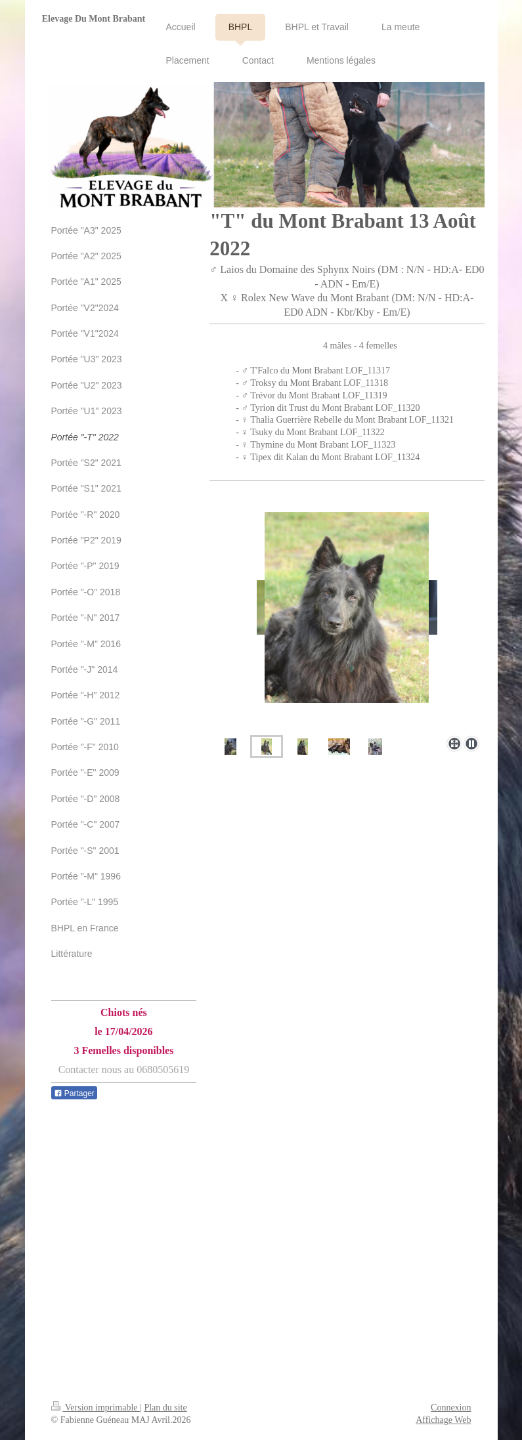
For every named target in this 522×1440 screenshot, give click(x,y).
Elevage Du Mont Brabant (94, 19)
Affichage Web (443, 1420)
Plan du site (165, 1407)
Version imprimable (96, 1407)
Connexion (451, 1407)
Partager (74, 1093)
